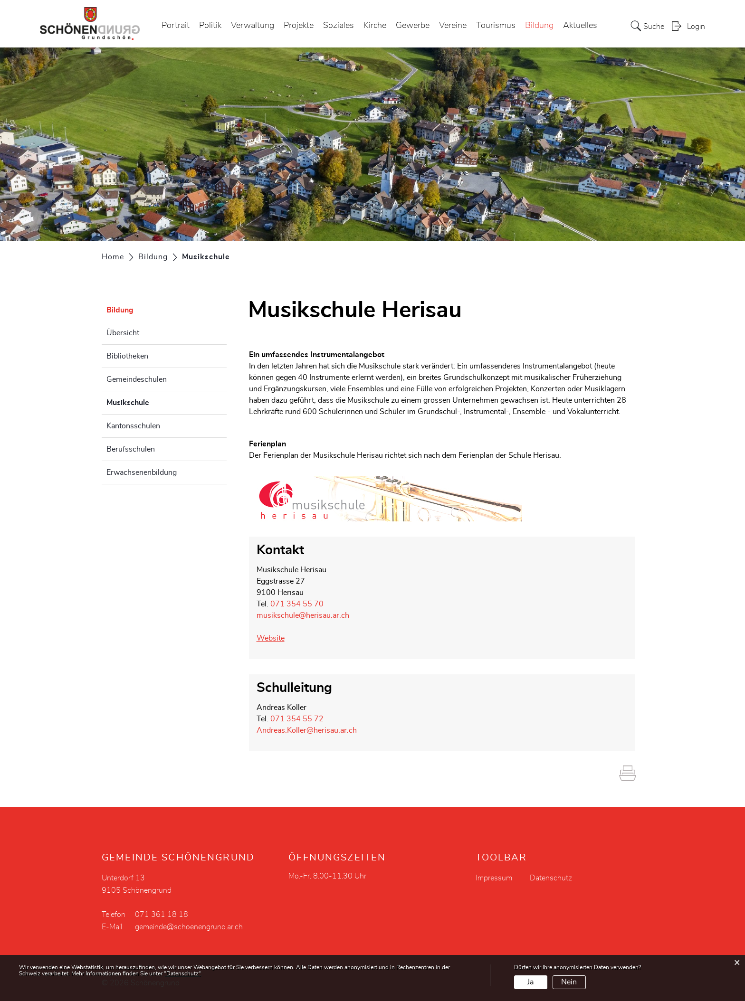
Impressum (494, 878)
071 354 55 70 (297, 604)
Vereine (453, 25)
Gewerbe (413, 25)
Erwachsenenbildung (141, 472)
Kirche (374, 25)
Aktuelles (580, 25)
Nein (569, 982)
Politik (210, 25)
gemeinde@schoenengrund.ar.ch (189, 927)
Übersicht (122, 333)
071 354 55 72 (297, 719)
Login (696, 26)
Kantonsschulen (133, 426)
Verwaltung (252, 25)
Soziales (338, 25)
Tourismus (496, 25)
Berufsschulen (130, 449)
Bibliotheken (127, 356)
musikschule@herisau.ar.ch (303, 615)
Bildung (539, 25)
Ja (530, 982)
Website (275, 638)
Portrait (176, 25)
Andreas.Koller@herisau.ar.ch (307, 730)
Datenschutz (551, 878)
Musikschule (151, 401)
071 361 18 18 (161, 914)
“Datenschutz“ (182, 973)
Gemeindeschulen (136, 379)
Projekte (299, 25)
